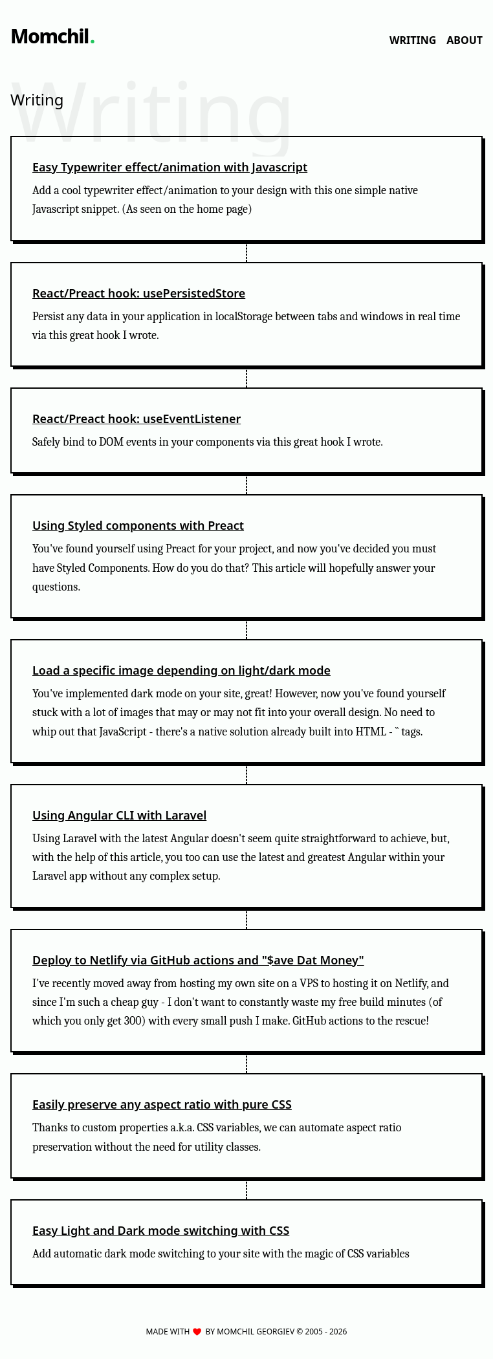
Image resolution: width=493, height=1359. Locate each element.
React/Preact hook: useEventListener (136, 418)
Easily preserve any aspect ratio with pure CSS (162, 1104)
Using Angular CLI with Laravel (119, 815)
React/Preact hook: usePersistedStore (138, 293)
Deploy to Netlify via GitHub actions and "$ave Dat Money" (198, 960)
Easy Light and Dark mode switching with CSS (160, 1230)
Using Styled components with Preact (138, 525)
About (464, 40)
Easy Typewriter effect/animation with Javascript (169, 167)
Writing (412, 40)
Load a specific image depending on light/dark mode (181, 670)
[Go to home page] (52, 36)
